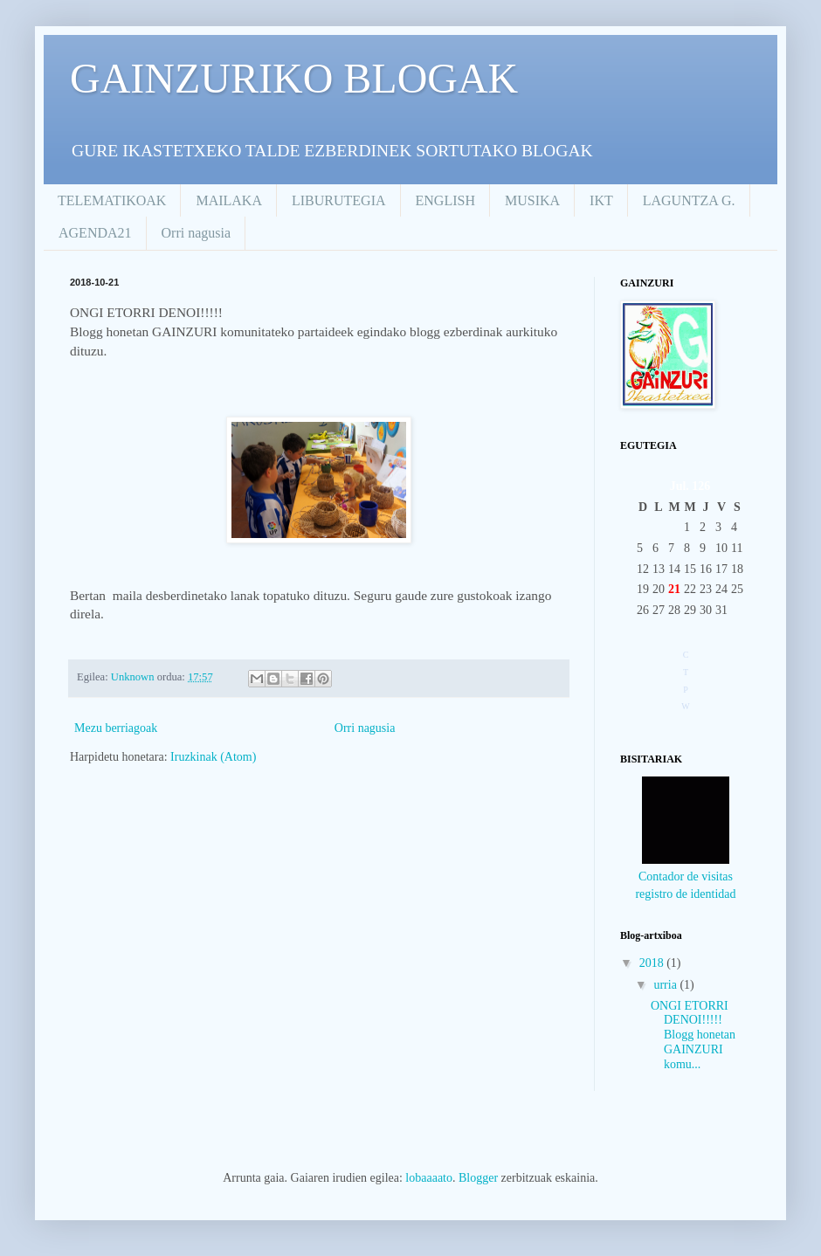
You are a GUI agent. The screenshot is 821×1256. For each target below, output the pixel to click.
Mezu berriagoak (115, 728)
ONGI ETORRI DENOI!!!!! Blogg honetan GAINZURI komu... (693, 1035)
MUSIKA (532, 200)
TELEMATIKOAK (112, 200)
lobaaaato (428, 1177)
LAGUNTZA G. (689, 200)
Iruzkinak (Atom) (213, 756)
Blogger (478, 1177)
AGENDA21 (95, 232)
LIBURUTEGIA (339, 200)
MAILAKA (229, 200)
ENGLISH (445, 200)
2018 (653, 963)
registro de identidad (685, 894)
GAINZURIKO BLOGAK (294, 78)
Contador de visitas (685, 876)
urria (666, 984)
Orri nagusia (196, 232)
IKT (601, 200)
